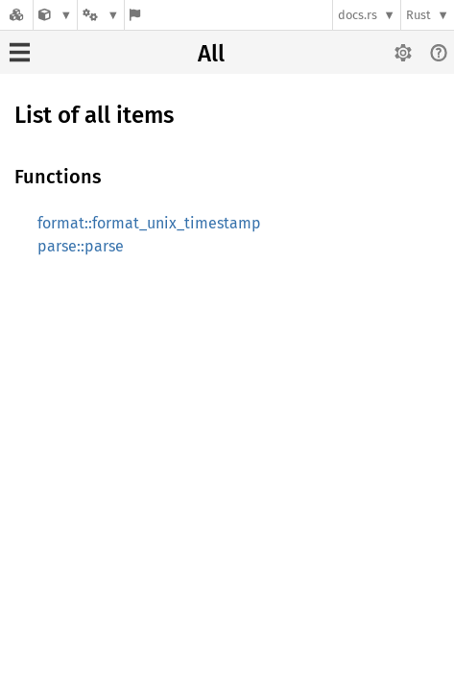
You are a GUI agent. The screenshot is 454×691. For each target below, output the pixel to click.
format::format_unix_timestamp (149, 223)
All (211, 53)
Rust (418, 15)
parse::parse (80, 246)
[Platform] (101, 15)
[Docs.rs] (16, 15)
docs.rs (357, 15)
